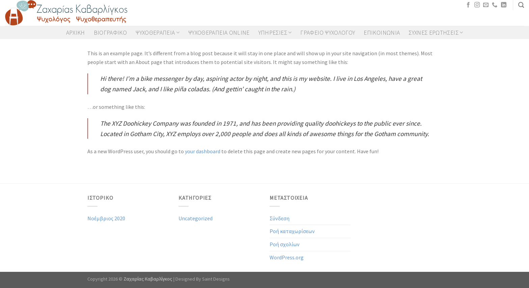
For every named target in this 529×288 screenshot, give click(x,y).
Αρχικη (75, 32)
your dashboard (202, 151)
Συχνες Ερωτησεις (436, 32)
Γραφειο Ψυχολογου (327, 32)
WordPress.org (287, 257)
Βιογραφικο (110, 32)
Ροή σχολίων (285, 244)
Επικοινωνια (382, 32)
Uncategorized (195, 218)
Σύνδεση (279, 218)
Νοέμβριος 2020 (106, 218)
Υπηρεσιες (275, 32)
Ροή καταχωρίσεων (292, 231)
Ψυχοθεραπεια (157, 32)
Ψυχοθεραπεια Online (219, 32)
